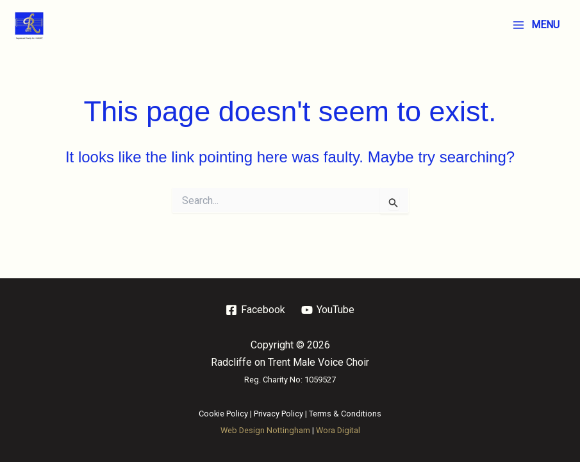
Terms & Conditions (345, 413)
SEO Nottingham (336, 447)
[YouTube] (328, 310)
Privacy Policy (278, 413)
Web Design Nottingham (265, 430)
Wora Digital (338, 430)
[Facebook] (256, 310)
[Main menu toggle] (535, 25)
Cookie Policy (223, 413)
